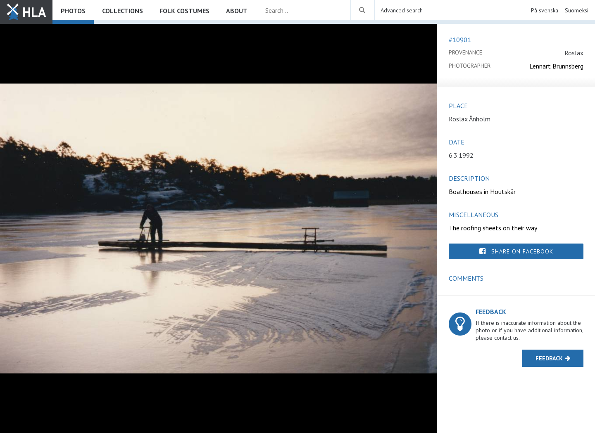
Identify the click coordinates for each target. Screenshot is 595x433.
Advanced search (402, 10)
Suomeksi (576, 10)
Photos (73, 11)
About (237, 11)
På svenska (544, 10)
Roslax (573, 53)
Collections (122, 11)
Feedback (549, 358)
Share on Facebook (522, 251)
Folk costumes (184, 11)
